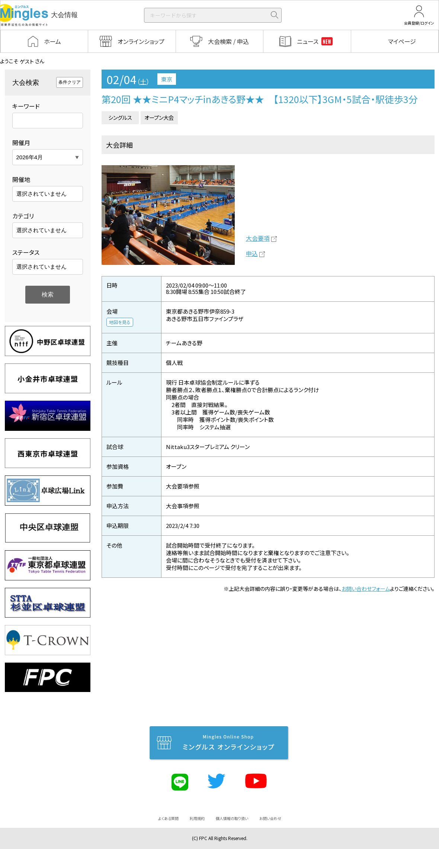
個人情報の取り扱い (232, 818)
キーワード (26, 106)
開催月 (21, 142)
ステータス (25, 252)
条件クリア (69, 82)
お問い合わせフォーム (366, 588)
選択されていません (41, 193)
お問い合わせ (270, 818)
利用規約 (197, 818)
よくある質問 (168, 818)
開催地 (21, 179)
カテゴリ (23, 216)
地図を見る (120, 322)
